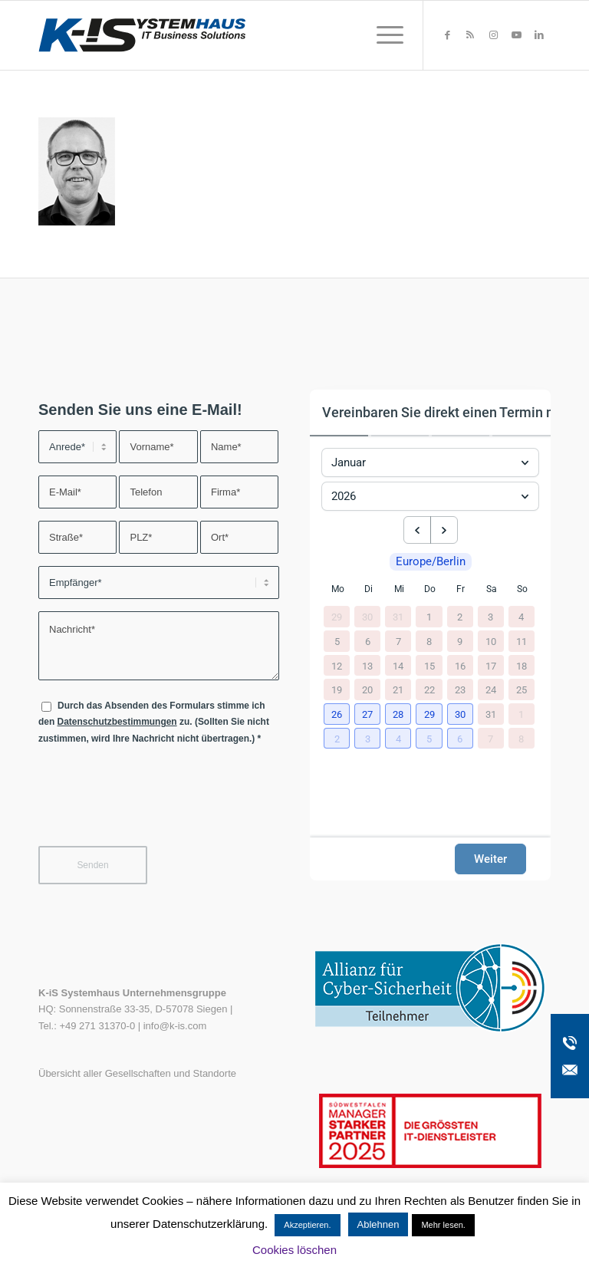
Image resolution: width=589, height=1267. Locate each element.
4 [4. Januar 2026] (521, 617)
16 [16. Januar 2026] (460, 665)
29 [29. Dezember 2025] (336, 617)
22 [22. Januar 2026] (429, 690)
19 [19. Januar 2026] (336, 690)
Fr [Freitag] (460, 589)
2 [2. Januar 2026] (459, 617)
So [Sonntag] (522, 589)
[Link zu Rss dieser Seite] (470, 35)
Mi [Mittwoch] (399, 589)
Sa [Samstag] (491, 589)
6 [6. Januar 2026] (367, 641)
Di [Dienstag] (368, 589)
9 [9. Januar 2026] (459, 641)
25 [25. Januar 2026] (521, 690)
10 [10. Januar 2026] (490, 641)
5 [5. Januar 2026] (337, 641)
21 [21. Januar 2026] (398, 690)
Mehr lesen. (443, 1224)
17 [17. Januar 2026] (490, 665)
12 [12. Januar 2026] (336, 665)
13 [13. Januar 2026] (367, 665)
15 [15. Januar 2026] (429, 665)
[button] (337, 714)
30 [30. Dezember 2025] (367, 617)
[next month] (444, 530)
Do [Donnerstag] (430, 589)
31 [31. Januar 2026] (490, 714)
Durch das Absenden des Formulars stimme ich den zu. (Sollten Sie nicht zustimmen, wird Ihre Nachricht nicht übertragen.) (153, 722)
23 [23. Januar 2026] (460, 690)
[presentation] (154, 804)
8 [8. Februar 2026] (521, 738)
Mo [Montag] (337, 589)
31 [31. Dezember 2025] (398, 617)
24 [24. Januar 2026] (490, 690)
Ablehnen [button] (378, 1224)
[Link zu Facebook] (447, 35)
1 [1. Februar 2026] (521, 714)
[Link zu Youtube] (516, 35)
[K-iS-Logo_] (141, 35)
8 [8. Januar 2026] (429, 641)
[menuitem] (382, 35)
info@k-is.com (175, 1026)
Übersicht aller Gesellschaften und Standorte (137, 1073)
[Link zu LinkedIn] (539, 35)
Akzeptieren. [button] (307, 1224)
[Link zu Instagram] (493, 35)
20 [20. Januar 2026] (367, 690)
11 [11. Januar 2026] (521, 641)
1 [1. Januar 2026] (429, 617)
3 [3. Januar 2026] (490, 617)
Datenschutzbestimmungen (117, 721)
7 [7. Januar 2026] (398, 641)
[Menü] (382, 35)
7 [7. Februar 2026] (490, 738)
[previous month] (417, 530)
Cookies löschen (294, 1249)
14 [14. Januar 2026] (398, 665)
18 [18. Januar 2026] (521, 665)
